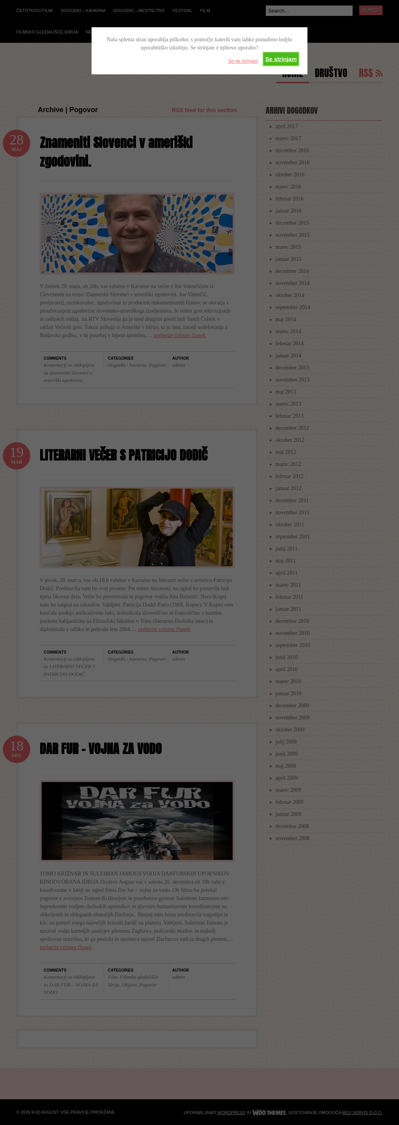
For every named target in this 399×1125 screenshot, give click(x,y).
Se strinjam (281, 59)
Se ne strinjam (243, 61)
